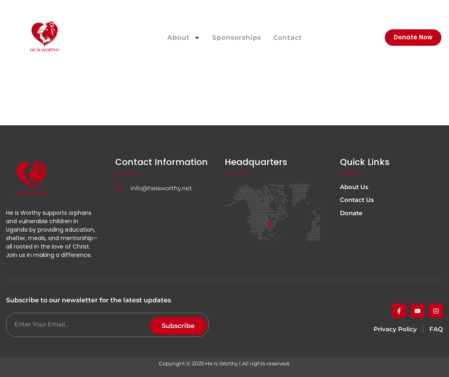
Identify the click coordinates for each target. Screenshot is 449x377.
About (183, 37)
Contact (287, 37)
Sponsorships (236, 37)
